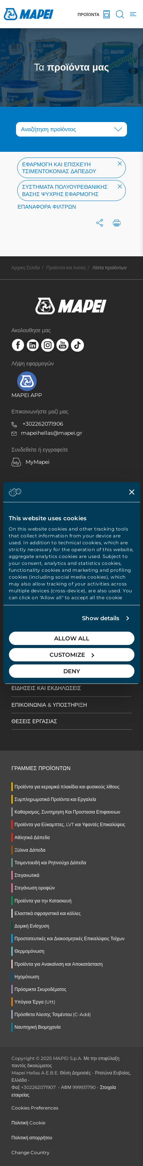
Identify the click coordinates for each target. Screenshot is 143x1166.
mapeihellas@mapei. (48, 432)
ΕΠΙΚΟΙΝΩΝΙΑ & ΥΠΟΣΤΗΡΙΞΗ (49, 704)
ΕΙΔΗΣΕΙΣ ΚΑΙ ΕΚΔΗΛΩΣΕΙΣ (46, 688)
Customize (72, 654)
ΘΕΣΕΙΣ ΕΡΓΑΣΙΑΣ (34, 721)
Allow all (71, 638)
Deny (71, 671)
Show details (100, 618)
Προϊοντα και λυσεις (66, 267)
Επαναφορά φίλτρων (47, 206)
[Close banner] (131, 492)
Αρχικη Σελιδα (25, 267)
